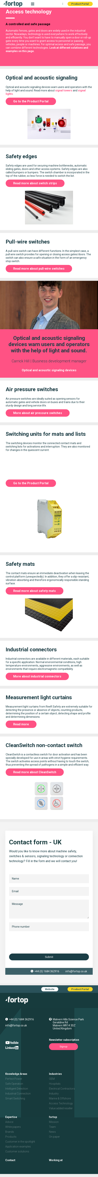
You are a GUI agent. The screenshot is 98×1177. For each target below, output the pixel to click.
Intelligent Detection (16, 1088)
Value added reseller (61, 1108)
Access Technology (61, 1103)
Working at (56, 1160)
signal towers (63, 90)
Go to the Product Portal (30, 101)
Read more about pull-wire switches (39, 268)
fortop (53, 1117)
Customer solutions (17, 1151)
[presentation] (38, 942)
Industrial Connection (18, 1093)
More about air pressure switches (37, 413)
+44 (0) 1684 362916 (46, 971)
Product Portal (80, 3)
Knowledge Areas (16, 1073)
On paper (54, 1136)
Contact (10, 1160)
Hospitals (55, 1083)
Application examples (18, 1146)
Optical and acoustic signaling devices (49, 370)
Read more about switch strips (35, 183)
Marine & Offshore (60, 1098)
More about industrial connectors (37, 676)
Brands (9, 1131)
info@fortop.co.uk (76, 971)
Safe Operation (14, 1083)
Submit (49, 956)
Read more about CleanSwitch (34, 772)
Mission (54, 1121)
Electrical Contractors (62, 1088)
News (52, 1131)
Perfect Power (13, 1078)
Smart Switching (15, 1098)
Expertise (11, 1117)
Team (52, 1126)
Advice (9, 1121)
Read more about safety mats (34, 591)
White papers (13, 1126)
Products (10, 1136)
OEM (52, 1078)
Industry (54, 1093)
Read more (21, 724)
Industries (55, 1073)
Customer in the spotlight (20, 1141)
